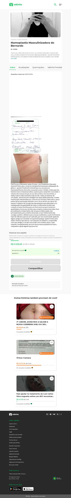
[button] (35, 24)
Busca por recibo (13, 465)
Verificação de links (14, 442)
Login (10, 432)
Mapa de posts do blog (15, 459)
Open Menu (60, 4)
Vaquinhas (12, 426)
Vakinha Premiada (14, 454)
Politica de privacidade (15, 437)
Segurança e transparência (16, 462)
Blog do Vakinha (13, 456)
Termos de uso (13, 440)
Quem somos (13, 423)
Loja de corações (13, 451)
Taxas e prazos (13, 448)
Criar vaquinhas (13, 429)
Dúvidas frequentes (14, 446)
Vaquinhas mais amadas (15, 434)
